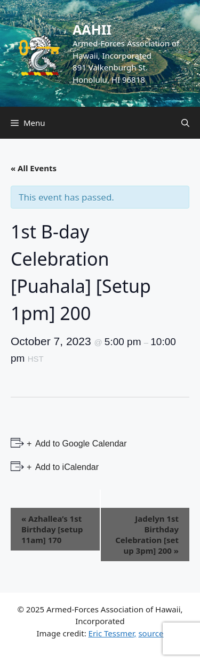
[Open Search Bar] (185, 123)
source (150, 633)
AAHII (92, 29)
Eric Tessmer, (113, 633)
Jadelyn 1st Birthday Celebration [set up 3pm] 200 (147, 534)
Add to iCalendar (66, 467)
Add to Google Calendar (79, 443)
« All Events (34, 168)
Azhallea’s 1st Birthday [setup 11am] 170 (52, 529)
